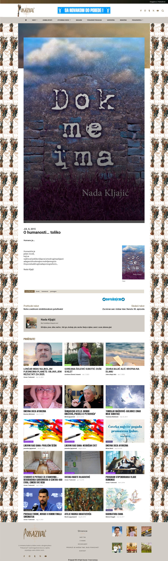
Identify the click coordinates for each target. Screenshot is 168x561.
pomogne (53, 291)
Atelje (67, 407)
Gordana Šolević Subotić (73, 374)
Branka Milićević (29, 414)
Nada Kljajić (48, 319)
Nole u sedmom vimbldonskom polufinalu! (43, 309)
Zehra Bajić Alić (111, 374)
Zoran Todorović (29, 377)
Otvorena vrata (28, 441)
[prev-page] (25, 381)
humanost (45, 291)
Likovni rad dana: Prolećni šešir (40, 445)
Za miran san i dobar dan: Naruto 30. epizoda (123, 309)
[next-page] (28, 381)
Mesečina (68, 365)
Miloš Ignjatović (70, 417)
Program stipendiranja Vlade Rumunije (121, 478)
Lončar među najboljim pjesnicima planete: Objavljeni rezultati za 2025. (43, 372)
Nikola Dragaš (110, 517)
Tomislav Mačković (112, 417)
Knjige (26, 365)
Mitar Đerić (109, 448)
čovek (37, 291)
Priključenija (27, 510)
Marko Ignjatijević (71, 517)
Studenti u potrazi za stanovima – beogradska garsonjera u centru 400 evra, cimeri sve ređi (43, 479)
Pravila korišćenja (93, 560)
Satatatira (27, 407)
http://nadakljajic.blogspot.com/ (49, 323)
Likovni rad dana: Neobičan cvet (81, 445)
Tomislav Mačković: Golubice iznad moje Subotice (123, 412)
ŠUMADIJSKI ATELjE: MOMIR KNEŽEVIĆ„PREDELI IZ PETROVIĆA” (80, 412)
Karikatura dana (114, 514)
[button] (162, 10)
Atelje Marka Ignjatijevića (78, 514)
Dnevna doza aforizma (35, 411)
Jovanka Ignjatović (30, 448)
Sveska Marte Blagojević (77, 477)
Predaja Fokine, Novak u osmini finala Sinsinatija (43, 515)
